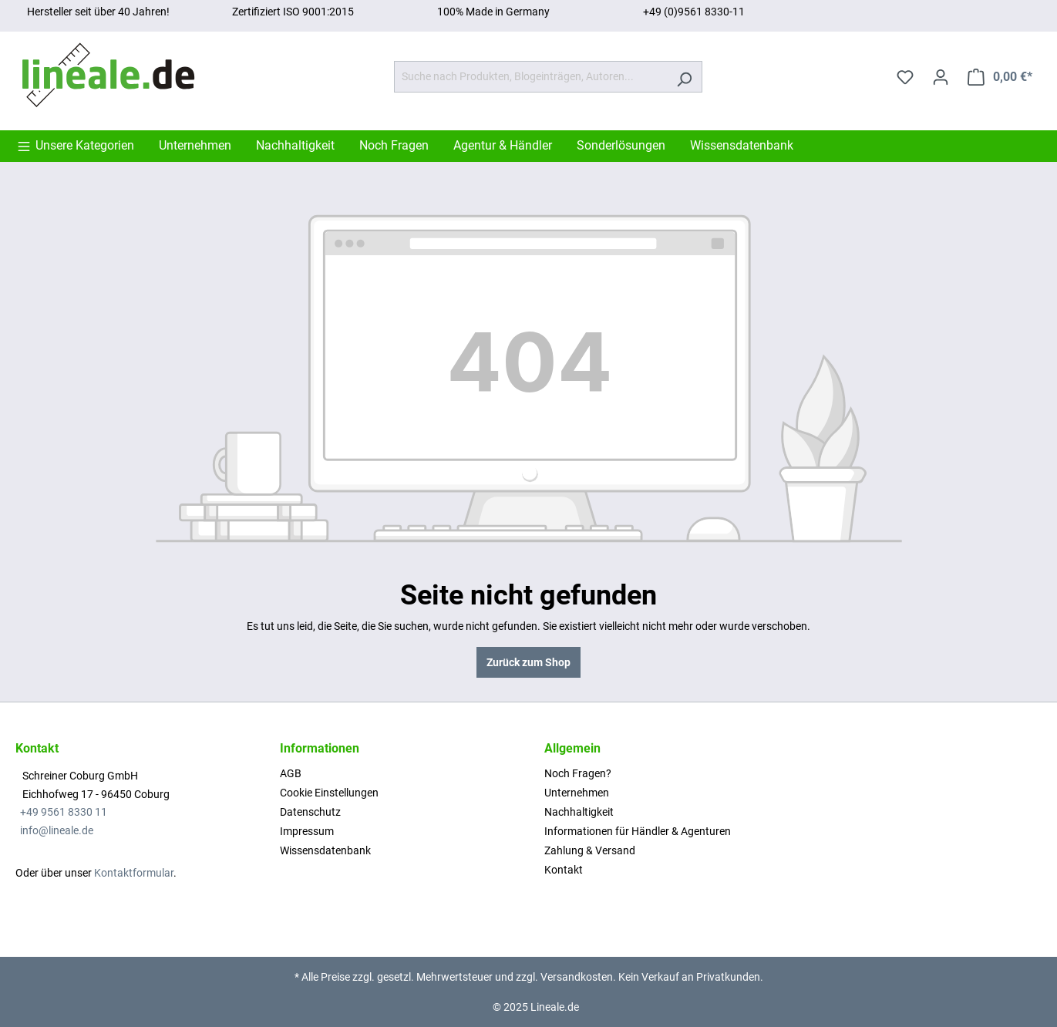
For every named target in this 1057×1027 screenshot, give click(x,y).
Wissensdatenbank (325, 850)
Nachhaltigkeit (579, 812)
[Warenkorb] (1000, 77)
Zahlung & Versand (589, 850)
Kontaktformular (133, 873)
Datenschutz (310, 812)
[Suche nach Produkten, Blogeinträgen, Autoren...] (530, 77)
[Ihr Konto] (940, 77)
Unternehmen (576, 792)
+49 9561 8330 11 (63, 812)
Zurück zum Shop (528, 662)
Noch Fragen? (577, 773)
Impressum (307, 831)
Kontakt (563, 870)
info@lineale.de (56, 830)
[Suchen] (684, 77)
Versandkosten (576, 977)
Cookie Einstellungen (329, 792)
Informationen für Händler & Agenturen (637, 831)
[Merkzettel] (905, 77)
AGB (290, 773)
